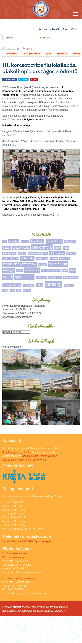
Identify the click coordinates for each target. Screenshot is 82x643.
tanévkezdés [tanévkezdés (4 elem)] (41, 277)
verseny (76, 54)
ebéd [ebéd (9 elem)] (65, 248)
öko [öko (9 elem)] (18, 290)
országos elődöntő (32, 54)
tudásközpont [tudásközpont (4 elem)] (29, 285)
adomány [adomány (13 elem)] (14, 241)
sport (48, 54)
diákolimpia (12, 54)
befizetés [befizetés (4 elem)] (25, 241)
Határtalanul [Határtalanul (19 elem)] (57, 253)
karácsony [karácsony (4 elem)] (71, 253)
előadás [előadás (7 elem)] (22, 253)
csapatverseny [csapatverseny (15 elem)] (21, 247)
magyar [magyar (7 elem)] (42, 264)
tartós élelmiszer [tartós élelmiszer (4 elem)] (55, 277)
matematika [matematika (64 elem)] (58, 264)
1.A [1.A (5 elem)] (4, 241)
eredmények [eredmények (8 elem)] (34, 253)
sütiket (17, 607)
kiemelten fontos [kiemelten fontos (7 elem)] (10, 258)
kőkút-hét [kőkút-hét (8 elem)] (64, 258)
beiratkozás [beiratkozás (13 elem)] (37, 241)
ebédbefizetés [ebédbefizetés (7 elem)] (9, 253)
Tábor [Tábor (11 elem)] (39, 285)
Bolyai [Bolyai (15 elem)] (6, 247)
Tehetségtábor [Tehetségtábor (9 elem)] (71, 277)
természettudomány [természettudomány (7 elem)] (12, 285)
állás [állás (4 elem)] (12, 290)
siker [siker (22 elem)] (73, 270)
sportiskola (62, 54)
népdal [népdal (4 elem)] (19, 271)
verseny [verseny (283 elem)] (53, 284)
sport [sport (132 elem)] (7, 277)
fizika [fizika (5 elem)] (45, 253)
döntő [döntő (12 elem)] (58, 247)
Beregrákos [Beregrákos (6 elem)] (70, 241)
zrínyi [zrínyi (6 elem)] (5, 290)
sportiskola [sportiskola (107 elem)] (24, 277)
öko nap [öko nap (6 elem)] (26, 290)
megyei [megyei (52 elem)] (8, 270)
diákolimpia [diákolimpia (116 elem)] (42, 247)
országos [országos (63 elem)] (32, 270)
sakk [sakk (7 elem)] (65, 271)
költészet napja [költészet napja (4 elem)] (42, 259)
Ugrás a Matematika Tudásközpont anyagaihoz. (28, 541)
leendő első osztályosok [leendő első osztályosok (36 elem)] (19, 264)
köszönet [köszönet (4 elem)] (54, 259)
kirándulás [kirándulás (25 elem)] (27, 258)
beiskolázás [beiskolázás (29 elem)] (54, 241)
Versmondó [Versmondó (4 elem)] (68, 285)
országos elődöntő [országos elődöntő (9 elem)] (51, 270)
